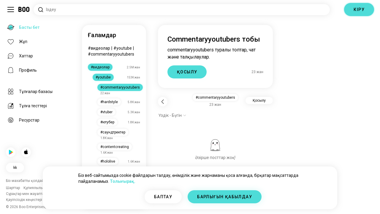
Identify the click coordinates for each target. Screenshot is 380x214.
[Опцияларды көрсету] (172, 115)
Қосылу (259, 100)
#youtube (115, 48)
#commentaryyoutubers (111, 54)
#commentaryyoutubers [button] (215, 97)
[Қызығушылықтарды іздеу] (182, 9)
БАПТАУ (163, 196)
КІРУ (359, 9)
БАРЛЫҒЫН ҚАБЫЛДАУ (224, 196)
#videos (95, 48)
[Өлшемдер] (337, 9)
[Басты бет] (24, 9)
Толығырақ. (122, 181)
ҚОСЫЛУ (187, 72)
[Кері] (162, 101)
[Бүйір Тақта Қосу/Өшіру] (11, 9)
